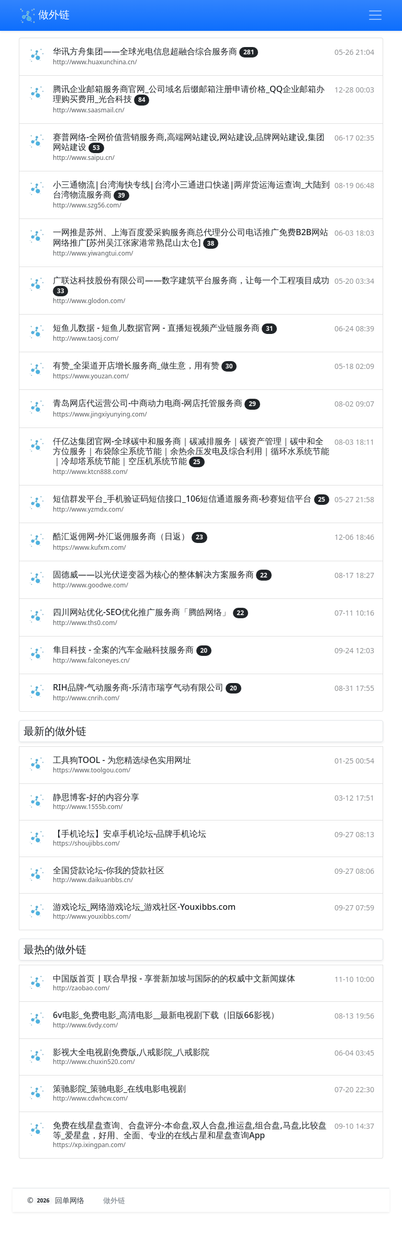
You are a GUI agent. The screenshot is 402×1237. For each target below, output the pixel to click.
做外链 (44, 15)
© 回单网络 (56, 1200)
